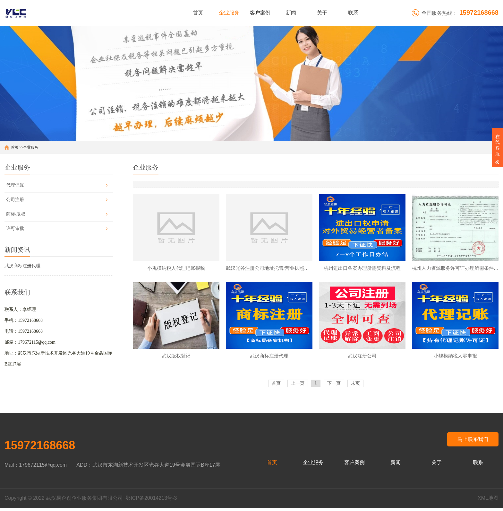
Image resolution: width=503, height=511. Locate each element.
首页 (198, 12)
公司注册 (15, 199)
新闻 (291, 12)
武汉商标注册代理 (22, 265)
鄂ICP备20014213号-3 (151, 501)
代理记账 (15, 185)
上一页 (297, 386)
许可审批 (15, 228)
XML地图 (488, 501)
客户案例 (260, 12)
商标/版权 (15, 214)
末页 (355, 386)
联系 (353, 12)
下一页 (334, 386)
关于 (322, 12)
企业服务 (229, 12)
